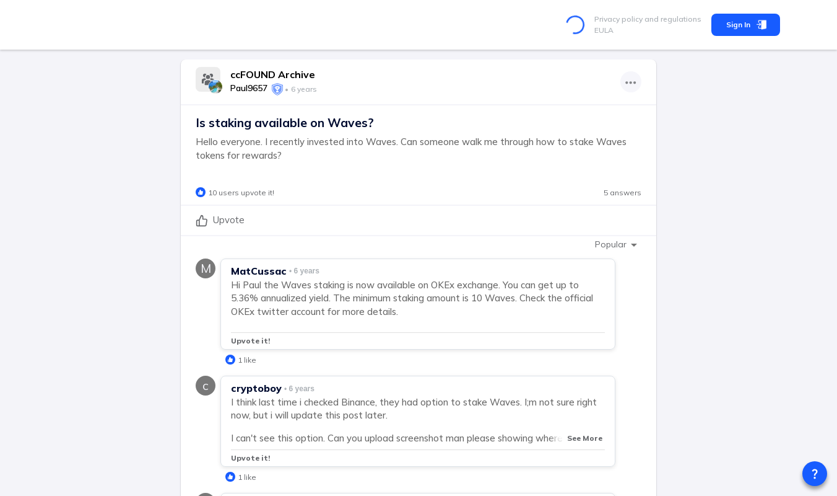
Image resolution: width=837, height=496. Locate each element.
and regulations (672, 19)
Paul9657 (248, 88)
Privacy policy (618, 19)
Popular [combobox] (611, 244)
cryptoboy (256, 388)
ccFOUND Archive (272, 74)
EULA (604, 30)
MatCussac (259, 271)
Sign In (745, 25)
